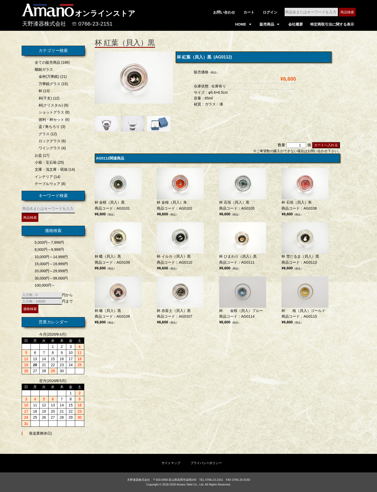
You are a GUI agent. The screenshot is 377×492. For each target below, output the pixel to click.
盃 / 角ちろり (48, 127)
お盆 (37, 155)
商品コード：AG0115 (305, 301)
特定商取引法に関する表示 (332, 24)
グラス (43, 134)
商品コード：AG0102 (180, 193)
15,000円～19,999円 (50, 264)
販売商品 (267, 24)
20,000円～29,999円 (50, 271)
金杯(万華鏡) (48, 76)
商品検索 (347, 12)
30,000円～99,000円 (50, 278)
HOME (240, 24)
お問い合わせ (224, 12)
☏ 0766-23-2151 (92, 24)
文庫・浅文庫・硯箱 (50, 169)
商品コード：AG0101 (118, 193)
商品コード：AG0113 (305, 247)
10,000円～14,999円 (50, 257)
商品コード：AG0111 (242, 247)
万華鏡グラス (48, 84)
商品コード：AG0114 (242, 301)
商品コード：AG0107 (180, 301)
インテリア (43, 177)
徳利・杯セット (50, 119)
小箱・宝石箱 (45, 162)
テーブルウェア (46, 184)
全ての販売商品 (46, 62)
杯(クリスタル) (50, 105)
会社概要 (295, 24)
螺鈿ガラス (43, 69)
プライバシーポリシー (206, 463)
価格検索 (29, 309)
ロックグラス (48, 141)
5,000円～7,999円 (48, 242)
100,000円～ (44, 285)
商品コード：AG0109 (118, 247)
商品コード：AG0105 (242, 193)
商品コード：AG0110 (180, 247)
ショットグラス (50, 112)
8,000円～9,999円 (48, 249)
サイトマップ (170, 463)
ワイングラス (48, 148)
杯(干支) (44, 98)
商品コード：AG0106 (305, 193)
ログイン (270, 12)
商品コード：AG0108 (118, 301)
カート (248, 12)
